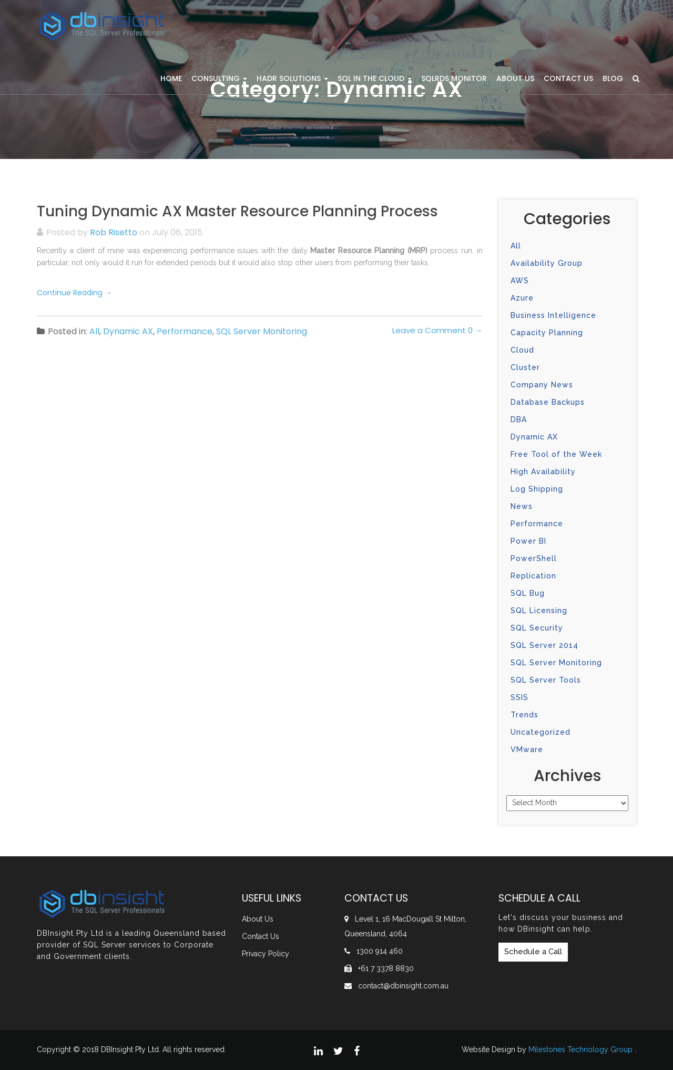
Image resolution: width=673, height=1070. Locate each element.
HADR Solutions (292, 78)
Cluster (525, 367)
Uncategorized (540, 732)
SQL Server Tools (546, 680)
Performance (184, 331)
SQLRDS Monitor (454, 78)
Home (171, 78)
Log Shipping (537, 489)
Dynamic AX (128, 331)
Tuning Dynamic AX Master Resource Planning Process (237, 211)
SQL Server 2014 (544, 645)
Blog (613, 78)
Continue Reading (74, 292)
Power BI (528, 541)
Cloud (522, 350)
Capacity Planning (547, 332)
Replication (533, 576)
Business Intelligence (553, 315)
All (94, 331)
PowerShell (534, 558)
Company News (542, 385)
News (522, 506)
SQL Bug (528, 593)
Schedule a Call (533, 951)
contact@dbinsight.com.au (403, 986)
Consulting (219, 78)
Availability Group (547, 263)
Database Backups (548, 402)
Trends (524, 715)
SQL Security (537, 628)
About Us (515, 78)
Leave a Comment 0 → (437, 330)
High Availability (543, 471)
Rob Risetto (113, 232)
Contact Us (568, 78)
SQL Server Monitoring (261, 331)
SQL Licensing (539, 610)
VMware (527, 749)
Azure (522, 298)
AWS (520, 280)
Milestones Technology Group (580, 1049)
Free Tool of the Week (556, 454)
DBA (519, 419)
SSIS (519, 697)
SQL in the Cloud (375, 78)
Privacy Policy (265, 953)
